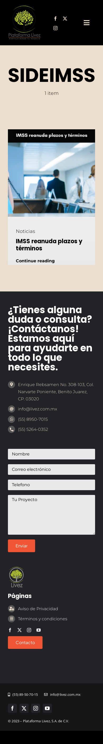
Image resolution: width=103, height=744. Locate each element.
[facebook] (55, 18)
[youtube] (38, 630)
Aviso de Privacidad (38, 608)
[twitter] (65, 18)
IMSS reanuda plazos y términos (49, 244)
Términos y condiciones (42, 618)
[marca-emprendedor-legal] (24, 8)
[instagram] (55, 28)
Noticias (25, 231)
